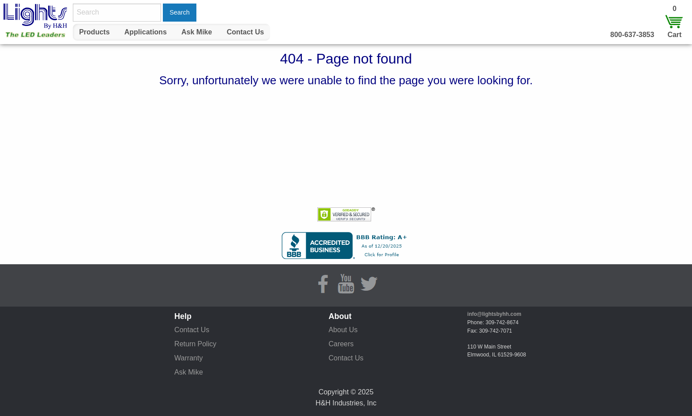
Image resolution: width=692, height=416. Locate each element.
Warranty (188, 358)
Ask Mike (196, 32)
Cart (674, 34)
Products (94, 32)
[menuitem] (94, 32)
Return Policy (195, 344)
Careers (341, 344)
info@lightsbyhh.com (494, 314)
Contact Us (245, 32)
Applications (145, 32)
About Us (342, 330)
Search (179, 12)
